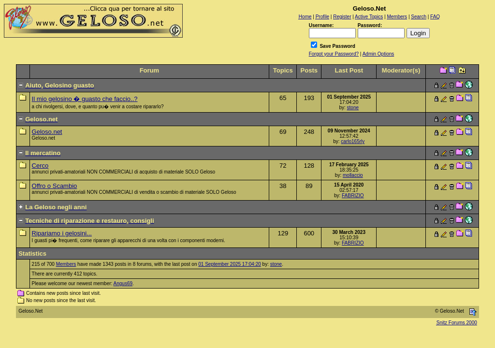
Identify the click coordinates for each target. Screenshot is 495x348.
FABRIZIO (353, 195)
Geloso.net (47, 131)
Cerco (40, 165)
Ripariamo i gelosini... (62, 233)
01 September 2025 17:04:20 (229, 264)
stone (353, 107)
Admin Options (378, 54)
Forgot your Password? (334, 54)
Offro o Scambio (54, 185)
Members (66, 264)
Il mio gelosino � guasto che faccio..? (85, 98)
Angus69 (123, 283)
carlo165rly (352, 141)
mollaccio (353, 175)
